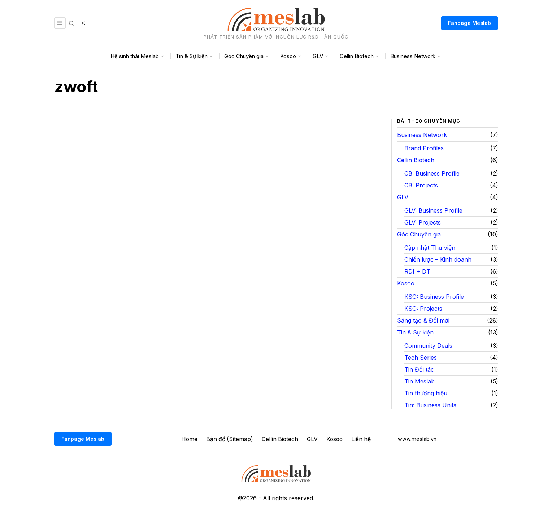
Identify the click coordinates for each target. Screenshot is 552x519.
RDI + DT (417, 271)
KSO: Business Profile (434, 296)
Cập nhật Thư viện (429, 247)
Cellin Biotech (415, 160)
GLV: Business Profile (433, 210)
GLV (402, 197)
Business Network (422, 134)
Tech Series (420, 357)
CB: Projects (421, 185)
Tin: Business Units (430, 405)
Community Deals (428, 345)
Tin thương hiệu (425, 393)
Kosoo (405, 283)
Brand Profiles (424, 148)
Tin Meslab (419, 381)
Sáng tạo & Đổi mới (423, 320)
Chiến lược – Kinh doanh (437, 259)
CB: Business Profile (432, 173)
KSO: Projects (423, 308)
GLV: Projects (422, 222)
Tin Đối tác (419, 369)
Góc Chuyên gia (419, 234)
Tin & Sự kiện (415, 332)
